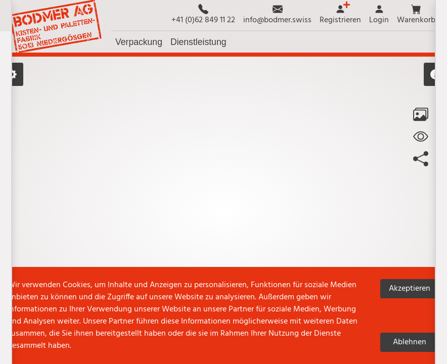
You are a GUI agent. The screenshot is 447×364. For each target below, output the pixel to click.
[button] (416, 15)
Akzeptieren (409, 288)
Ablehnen (409, 342)
